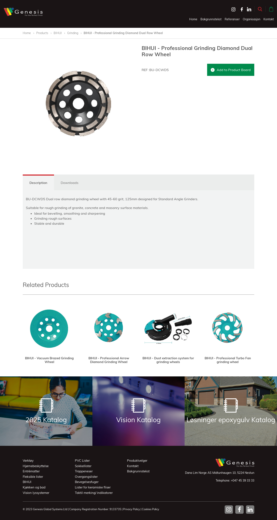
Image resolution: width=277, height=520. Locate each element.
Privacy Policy (131, 509)
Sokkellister (83, 466)
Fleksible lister (33, 477)
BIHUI (58, 33)
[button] (260, 9)
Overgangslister (86, 477)
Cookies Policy (150, 509)
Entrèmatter (31, 471)
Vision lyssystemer (36, 493)
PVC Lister (82, 461)
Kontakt (268, 19)
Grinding (72, 33)
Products (42, 33)
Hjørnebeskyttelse (36, 466)
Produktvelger (137, 461)
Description (38, 183)
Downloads (69, 183)
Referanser (232, 19)
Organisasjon (251, 19)
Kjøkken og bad (34, 487)
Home (193, 19)
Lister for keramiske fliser (93, 487)
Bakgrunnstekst (211, 19)
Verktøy (28, 461)
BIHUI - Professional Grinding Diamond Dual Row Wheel (123, 33)
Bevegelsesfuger (86, 482)
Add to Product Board (231, 70)
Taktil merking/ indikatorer (94, 493)
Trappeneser (84, 471)
